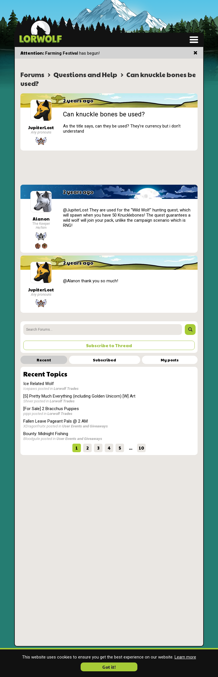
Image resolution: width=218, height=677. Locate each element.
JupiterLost (41, 127)
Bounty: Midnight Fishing (45, 433)
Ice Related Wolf (38, 383)
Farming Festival (61, 53)
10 (141, 448)
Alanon (41, 219)
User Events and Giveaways (85, 426)
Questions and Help (85, 74)
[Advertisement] (109, 167)
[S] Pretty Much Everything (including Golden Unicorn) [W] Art (79, 396)
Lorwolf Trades (66, 388)
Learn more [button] (185, 657)
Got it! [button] (109, 667)
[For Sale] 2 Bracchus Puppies (51, 408)
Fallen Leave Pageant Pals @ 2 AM (55, 421)
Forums (32, 74)
